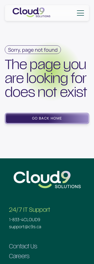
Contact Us (23, 246)
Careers (19, 256)
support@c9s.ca (25, 226)
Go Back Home (47, 118)
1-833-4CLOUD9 (24, 219)
